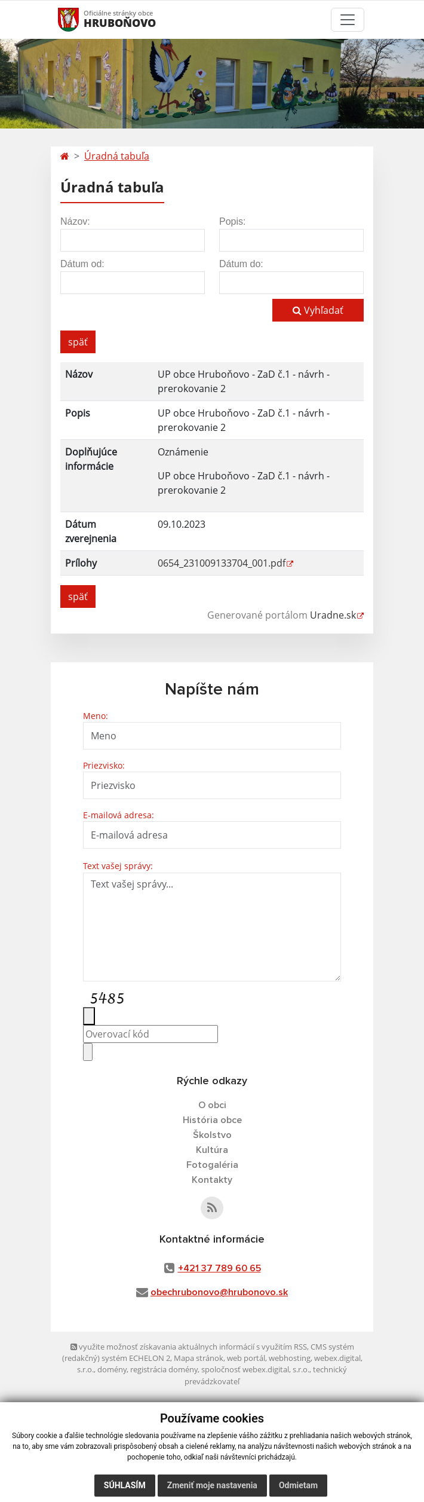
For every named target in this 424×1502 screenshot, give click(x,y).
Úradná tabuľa (116, 156)
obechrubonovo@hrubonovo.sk (219, 1292)
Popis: (232, 221)
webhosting (290, 1358)
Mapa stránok (198, 1358)
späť (78, 341)
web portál (246, 1358)
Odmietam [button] (298, 1485)
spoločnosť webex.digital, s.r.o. (255, 1369)
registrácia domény (164, 1369)
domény (112, 1369)
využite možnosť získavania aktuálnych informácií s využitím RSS (188, 1346)
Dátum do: (241, 264)
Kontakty (212, 1180)
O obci (212, 1105)
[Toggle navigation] (347, 20)
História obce (212, 1120)
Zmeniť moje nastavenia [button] (212, 1485)
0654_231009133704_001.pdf (221, 563)
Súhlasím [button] (125, 1485)
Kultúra (212, 1150)
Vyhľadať (318, 310)
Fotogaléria (212, 1165)
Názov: (75, 221)
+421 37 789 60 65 (219, 1268)
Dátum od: (82, 264)
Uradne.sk (333, 615)
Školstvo (212, 1135)
